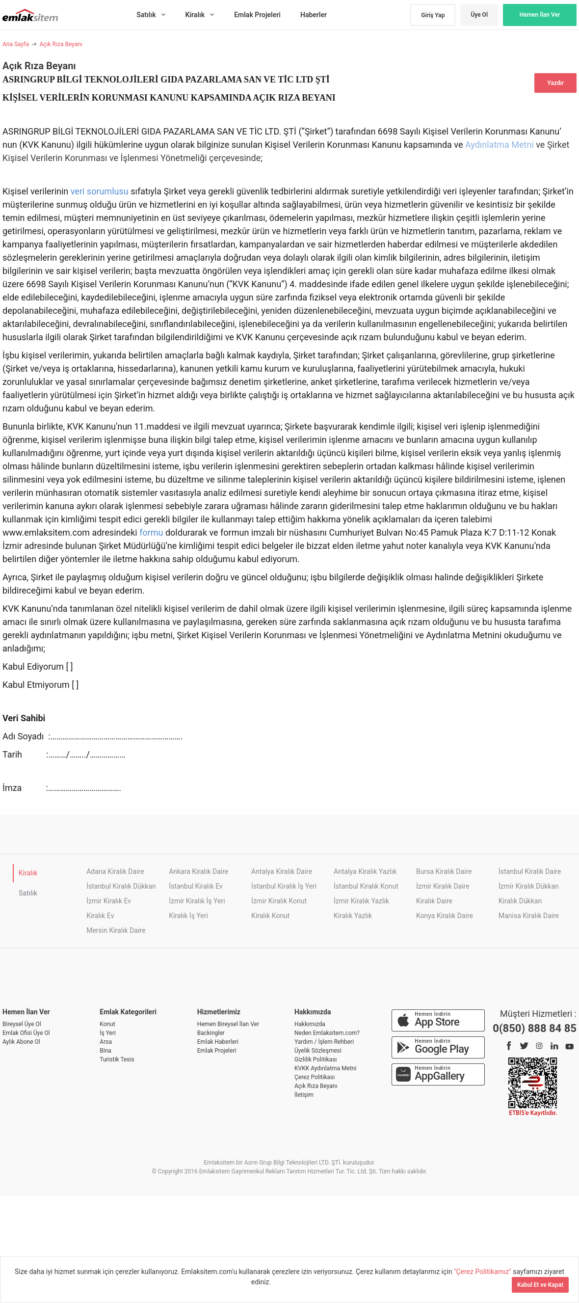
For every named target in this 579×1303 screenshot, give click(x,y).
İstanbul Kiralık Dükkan (121, 886)
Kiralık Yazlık (353, 916)
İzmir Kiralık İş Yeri (197, 901)
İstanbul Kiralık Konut (366, 886)
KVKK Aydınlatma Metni (325, 1068)
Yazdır (555, 83)
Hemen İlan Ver (540, 14)
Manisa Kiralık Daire (529, 916)
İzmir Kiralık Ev (108, 901)
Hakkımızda (309, 1024)
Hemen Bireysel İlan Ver (228, 1024)
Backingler (211, 1033)
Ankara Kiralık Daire (198, 871)
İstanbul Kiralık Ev (196, 886)
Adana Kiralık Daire (115, 871)
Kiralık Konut (270, 916)
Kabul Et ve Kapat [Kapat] (540, 1284)
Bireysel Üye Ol (21, 1024)
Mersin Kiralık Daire (115, 930)
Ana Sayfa (15, 44)
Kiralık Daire (434, 901)
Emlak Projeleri (217, 1050)
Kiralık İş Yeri (188, 916)
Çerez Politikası (314, 1077)
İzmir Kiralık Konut (279, 901)
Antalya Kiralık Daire (281, 871)
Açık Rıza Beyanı (60, 44)
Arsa (106, 1041)
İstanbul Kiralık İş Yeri (283, 886)
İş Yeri (108, 1033)
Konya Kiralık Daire (444, 916)
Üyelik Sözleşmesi (318, 1050)
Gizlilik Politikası (315, 1059)
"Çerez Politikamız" (483, 1272)
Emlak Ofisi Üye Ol (26, 1033)
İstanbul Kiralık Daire (530, 871)
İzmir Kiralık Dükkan (529, 886)
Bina (105, 1050)
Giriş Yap (433, 15)
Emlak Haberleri (217, 1041)
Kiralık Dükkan (520, 901)
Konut (107, 1024)
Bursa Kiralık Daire (444, 871)
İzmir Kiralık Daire (443, 886)
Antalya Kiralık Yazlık (365, 871)
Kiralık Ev (100, 916)
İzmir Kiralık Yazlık (361, 901)
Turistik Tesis (117, 1059)
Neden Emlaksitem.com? (327, 1033)
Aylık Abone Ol (21, 1041)
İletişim (304, 1094)
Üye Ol (479, 14)
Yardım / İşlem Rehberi (324, 1041)
